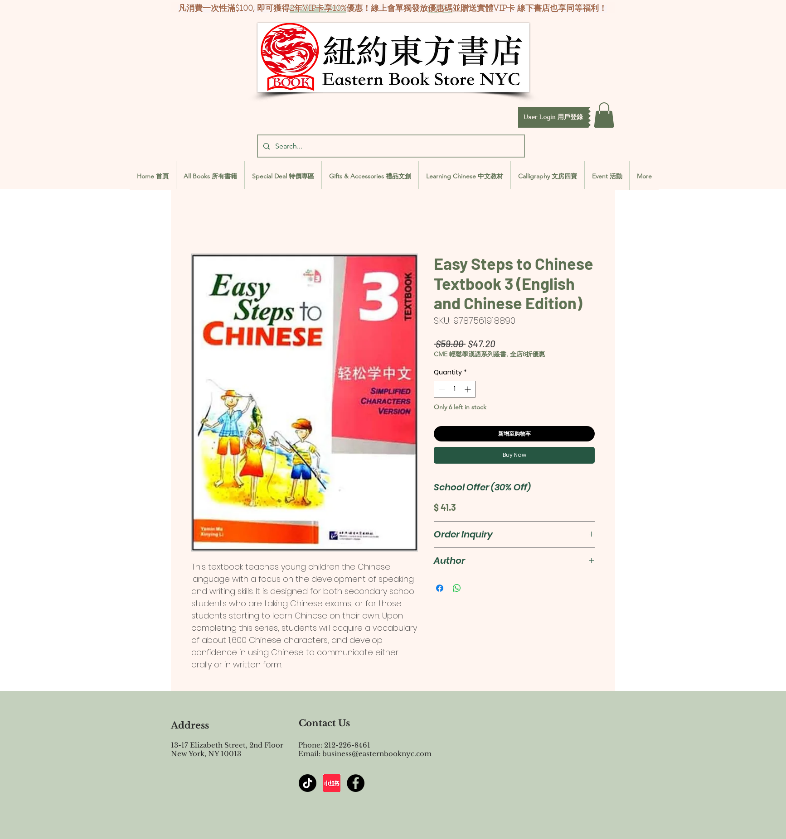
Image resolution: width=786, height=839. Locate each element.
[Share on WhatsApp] (456, 588)
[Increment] (468, 389)
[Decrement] (440, 389)
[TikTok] (307, 783)
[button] (553, 117)
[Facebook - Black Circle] (355, 783)
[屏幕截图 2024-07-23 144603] (331, 783)
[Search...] (390, 146)
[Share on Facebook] (439, 588)
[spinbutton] (454, 389)
